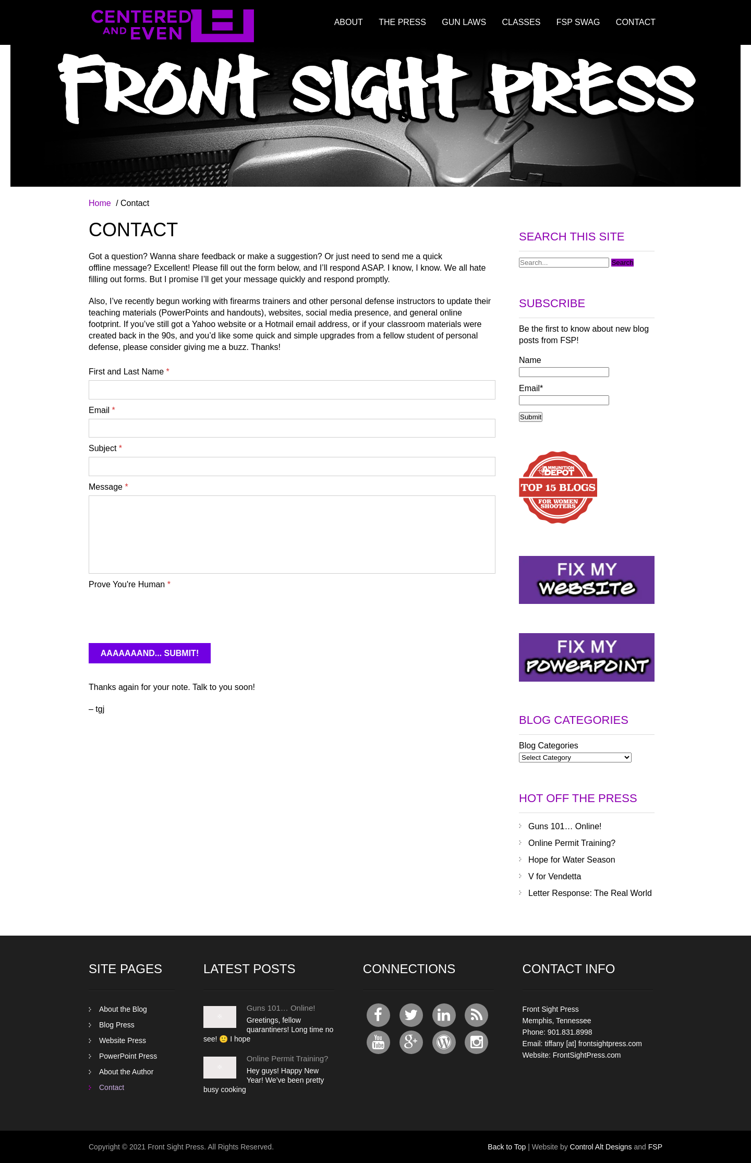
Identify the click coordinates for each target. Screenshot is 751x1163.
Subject (105, 448)
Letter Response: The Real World (590, 893)
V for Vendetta (554, 876)
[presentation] (168, 613)
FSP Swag (578, 22)
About (348, 22)
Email (102, 410)
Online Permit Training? (571, 843)
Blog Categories (548, 745)
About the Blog (123, 1009)
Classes (521, 22)
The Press (402, 22)
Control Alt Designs (601, 1147)
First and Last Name (129, 371)
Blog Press (117, 1025)
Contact (636, 22)
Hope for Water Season (571, 859)
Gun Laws (464, 22)
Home (100, 203)
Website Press (122, 1040)
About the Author (126, 1072)
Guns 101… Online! (565, 826)
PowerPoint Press (128, 1056)
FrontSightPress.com (587, 1055)
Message (108, 486)
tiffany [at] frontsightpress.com (593, 1043)
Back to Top (507, 1147)
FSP (655, 1147)
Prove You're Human (130, 584)
